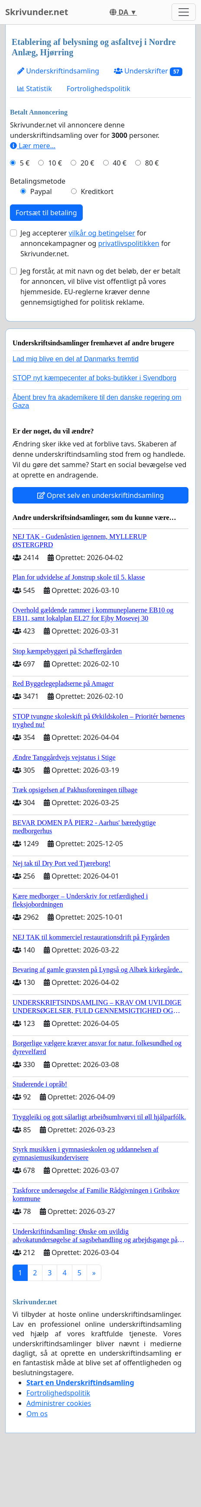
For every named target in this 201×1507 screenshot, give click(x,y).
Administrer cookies (58, 1403)
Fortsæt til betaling (46, 212)
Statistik (34, 88)
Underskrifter (148, 71)
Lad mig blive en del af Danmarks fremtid (76, 359)
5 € (24, 163)
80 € (152, 163)
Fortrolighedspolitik (98, 88)
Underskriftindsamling (58, 71)
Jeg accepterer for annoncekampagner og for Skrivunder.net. (95, 243)
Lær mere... (32, 145)
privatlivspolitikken (128, 243)
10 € (55, 163)
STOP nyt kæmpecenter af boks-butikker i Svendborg (94, 378)
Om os (37, 1413)
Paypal (41, 191)
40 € (119, 163)
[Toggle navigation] (184, 12)
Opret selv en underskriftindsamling (100, 495)
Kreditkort (97, 191)
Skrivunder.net (36, 12)
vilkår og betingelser (101, 233)
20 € (87, 163)
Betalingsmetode (37, 181)
